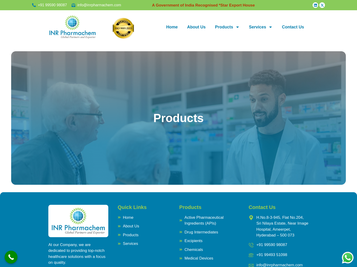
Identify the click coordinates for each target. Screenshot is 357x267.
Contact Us (293, 27)
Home (172, 27)
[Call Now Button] (11, 257)
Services (261, 27)
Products (227, 27)
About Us (196, 27)
